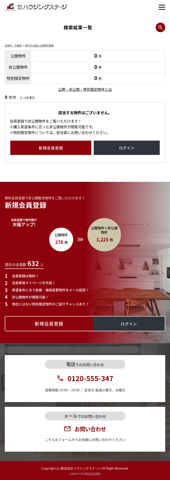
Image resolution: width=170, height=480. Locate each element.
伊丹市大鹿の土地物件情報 (39, 45)
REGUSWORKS (93, 473)
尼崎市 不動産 (13, 45)
